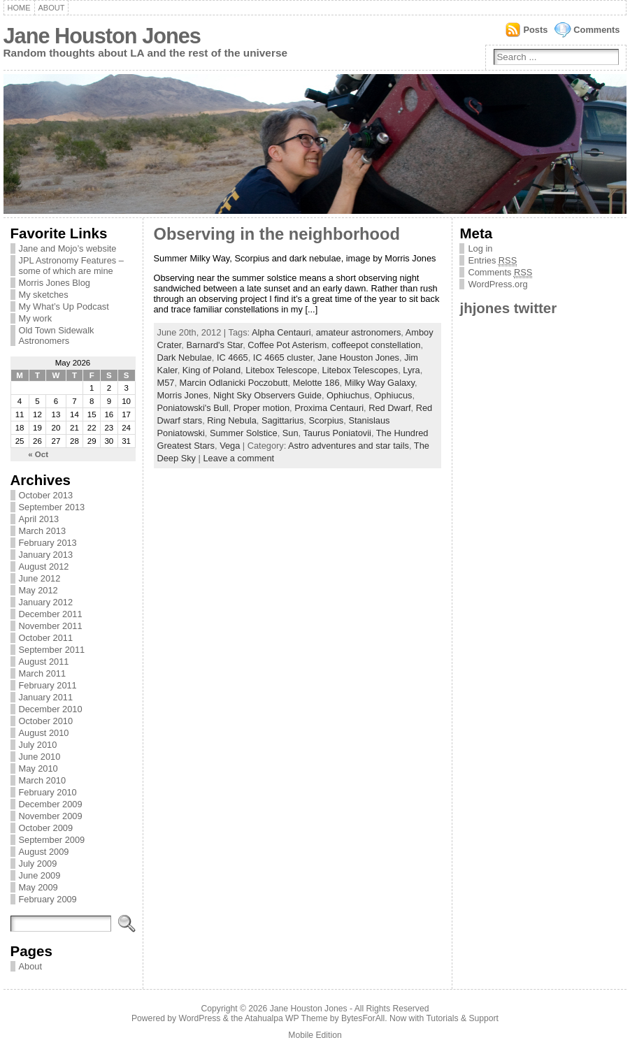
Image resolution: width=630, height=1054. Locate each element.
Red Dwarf (389, 408)
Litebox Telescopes (360, 370)
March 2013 (42, 531)
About (51, 7)
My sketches (44, 294)
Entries (492, 260)
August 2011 (44, 661)
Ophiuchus (348, 395)
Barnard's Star (214, 345)
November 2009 (51, 816)
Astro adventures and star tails (348, 445)
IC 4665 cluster (283, 357)
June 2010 (40, 756)
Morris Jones (182, 395)
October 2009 (46, 828)
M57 (166, 382)
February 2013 (48, 542)
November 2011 (51, 626)
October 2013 (46, 495)
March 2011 (42, 673)
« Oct (38, 454)
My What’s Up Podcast (64, 306)
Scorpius (325, 420)
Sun (290, 433)
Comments (596, 29)
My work (35, 318)
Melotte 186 (316, 382)
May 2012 (38, 590)
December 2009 (51, 804)
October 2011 (46, 638)
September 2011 (52, 649)
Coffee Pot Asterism (287, 345)
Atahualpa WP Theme (286, 1018)
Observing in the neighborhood (277, 234)
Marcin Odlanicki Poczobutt (234, 382)
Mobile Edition (314, 1035)
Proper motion (261, 408)
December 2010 (51, 709)
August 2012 (44, 566)
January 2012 (46, 602)
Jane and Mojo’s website (68, 248)
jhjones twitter (508, 308)
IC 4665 (232, 357)
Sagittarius (282, 420)
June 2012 (40, 578)
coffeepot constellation (375, 345)
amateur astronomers (358, 332)
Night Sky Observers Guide (267, 395)
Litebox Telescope (281, 370)
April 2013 (39, 519)
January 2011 (46, 697)
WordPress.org (497, 284)
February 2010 (48, 792)
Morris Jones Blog (54, 282)
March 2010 (42, 780)
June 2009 (40, 875)
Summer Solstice (244, 433)
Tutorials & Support (462, 1018)
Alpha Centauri (281, 332)
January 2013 (46, 554)
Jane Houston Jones (102, 36)
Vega (230, 445)
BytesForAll (363, 1018)
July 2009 (38, 863)
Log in (480, 248)
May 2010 (38, 768)
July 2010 (38, 744)
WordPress (200, 1018)
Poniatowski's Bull (193, 408)
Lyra (411, 370)
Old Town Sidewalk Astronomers (56, 335)
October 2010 (46, 721)
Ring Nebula (231, 420)
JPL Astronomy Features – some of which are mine (71, 265)
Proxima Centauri (329, 408)
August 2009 (44, 851)
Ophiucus (393, 395)
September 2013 (52, 507)
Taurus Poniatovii (337, 433)
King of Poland (211, 370)
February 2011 (48, 685)
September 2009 (52, 840)
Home (19, 7)
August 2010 (44, 733)
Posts (535, 29)
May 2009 (38, 887)
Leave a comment (238, 458)
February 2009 (48, 899)
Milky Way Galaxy (380, 382)
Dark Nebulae (184, 357)
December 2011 (51, 614)
